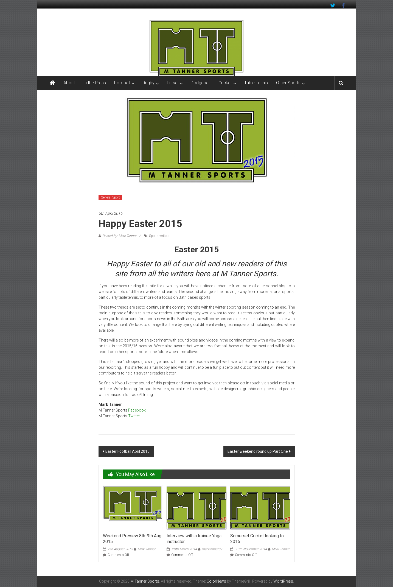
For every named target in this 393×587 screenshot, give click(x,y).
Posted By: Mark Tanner (119, 236)
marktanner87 (212, 549)
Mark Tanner (146, 549)
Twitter (134, 416)
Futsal (172, 82)
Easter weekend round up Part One (258, 451)
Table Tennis (256, 82)
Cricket (225, 82)
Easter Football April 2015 (127, 451)
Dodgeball (200, 82)
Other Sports (288, 82)
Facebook (137, 410)
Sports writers (159, 236)
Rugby (148, 82)
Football (122, 82)
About (69, 82)
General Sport (110, 197)
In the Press (94, 82)
